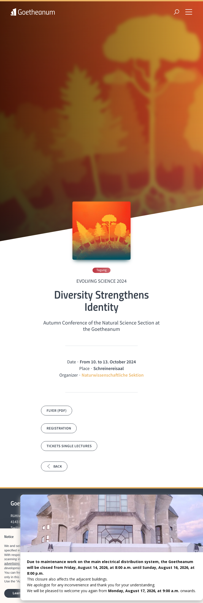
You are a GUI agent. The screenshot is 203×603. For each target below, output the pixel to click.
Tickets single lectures (69, 446)
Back (54, 466)
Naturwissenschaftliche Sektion (113, 375)
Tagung (101, 270)
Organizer (68, 375)
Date (71, 361)
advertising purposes (19, 563)
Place (84, 368)
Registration (59, 428)
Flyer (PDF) (57, 410)
